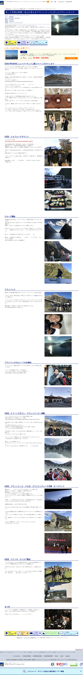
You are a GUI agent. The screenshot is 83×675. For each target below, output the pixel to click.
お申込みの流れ (53, 659)
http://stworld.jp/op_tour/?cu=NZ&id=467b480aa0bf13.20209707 (19, 141)
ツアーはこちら (71, 58)
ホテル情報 (23, 633)
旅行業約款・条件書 (22, 659)
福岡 (55, 1)
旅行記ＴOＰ (8, 8)
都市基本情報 (11, 42)
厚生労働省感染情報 (48, 656)
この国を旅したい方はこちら (39, 42)
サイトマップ (46, 659)
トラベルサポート (17, 656)
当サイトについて (60, 659)
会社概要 (8, 659)
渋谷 (52, 1)
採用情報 (33, 659)
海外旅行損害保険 (27, 656)
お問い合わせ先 (69, 1)
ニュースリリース (39, 659)
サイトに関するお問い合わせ (71, 659)
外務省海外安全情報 (37, 656)
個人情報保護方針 (14, 659)
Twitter (61, 656)
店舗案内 (29, 659)
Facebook (67, 656)
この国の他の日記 (23, 42)
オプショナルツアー (51, 633)
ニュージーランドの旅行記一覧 (18, 8)
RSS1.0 (56, 656)
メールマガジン (61, 1)
